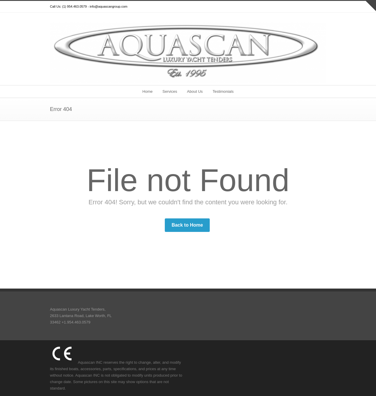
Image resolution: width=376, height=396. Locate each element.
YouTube (320, 7)
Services (169, 91)
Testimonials (223, 91)
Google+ (308, 7)
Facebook (297, 7)
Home (147, 91)
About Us (195, 91)
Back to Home (187, 225)
